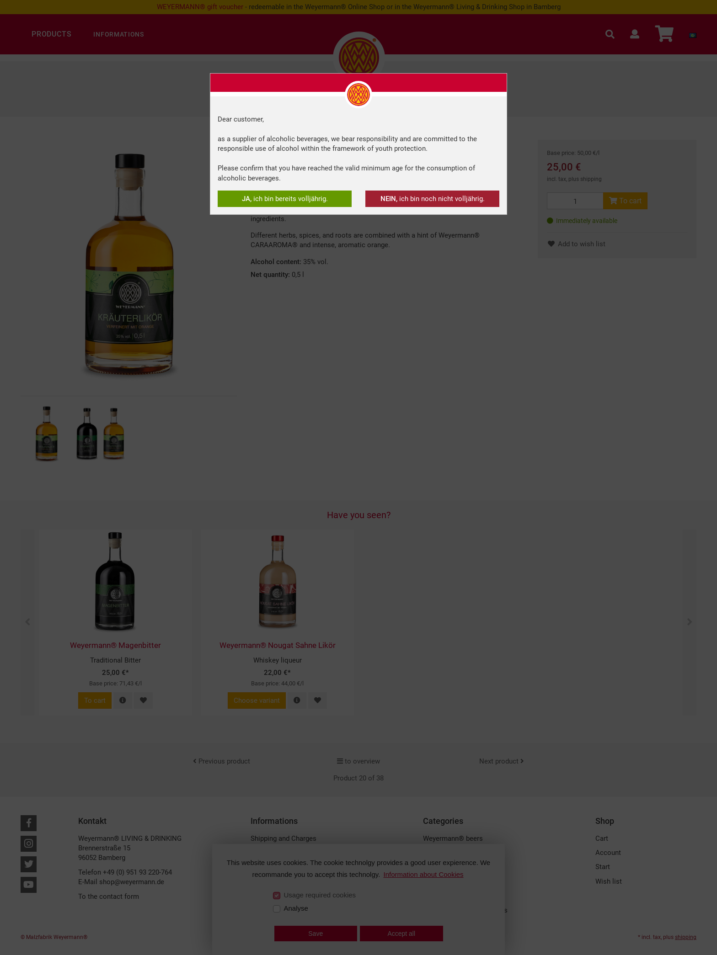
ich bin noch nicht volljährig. (432, 199)
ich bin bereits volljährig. (285, 199)
